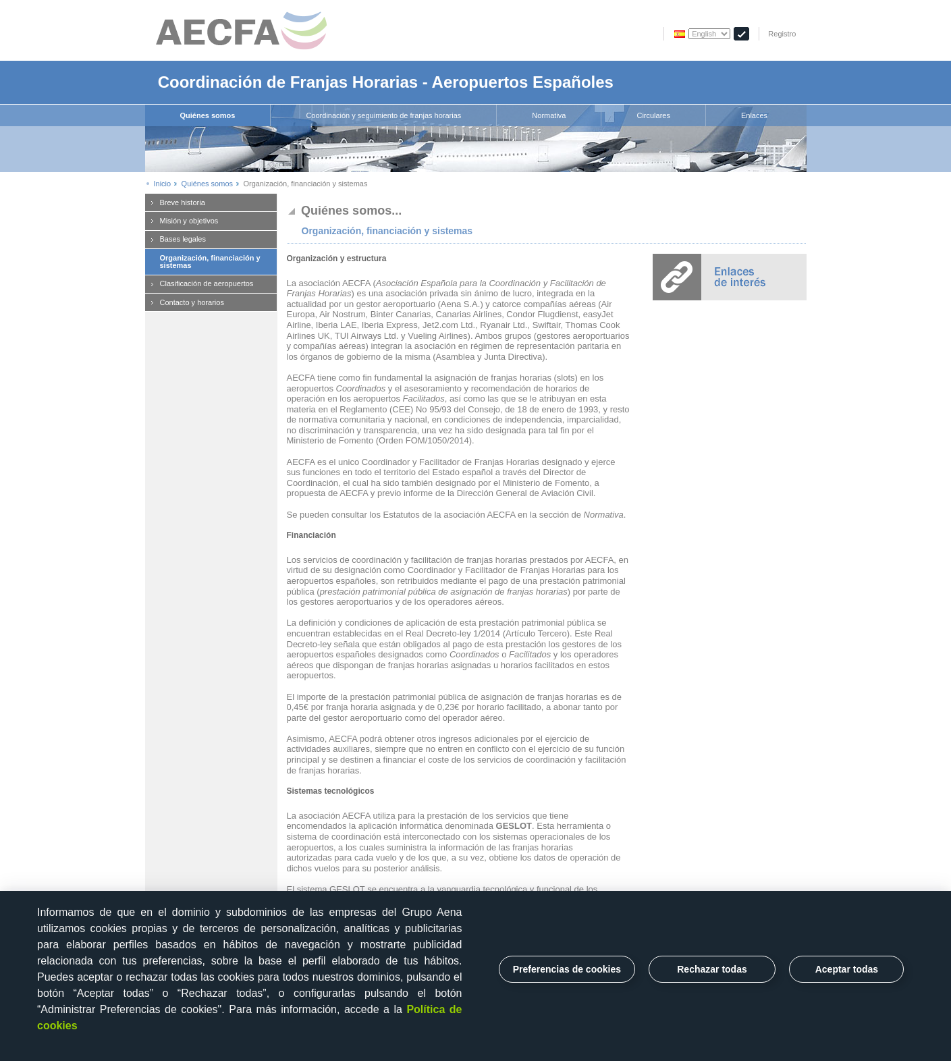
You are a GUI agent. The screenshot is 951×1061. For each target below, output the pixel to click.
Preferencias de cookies (567, 969)
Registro (782, 34)
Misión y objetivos (189, 221)
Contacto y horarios (192, 302)
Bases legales (183, 239)
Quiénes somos (208, 115)
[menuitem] (208, 116)
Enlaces (754, 115)
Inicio (162, 184)
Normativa (549, 115)
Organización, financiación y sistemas (210, 261)
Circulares (653, 115)
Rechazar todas (711, 969)
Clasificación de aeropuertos (207, 283)
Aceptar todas (846, 969)
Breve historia (182, 202)
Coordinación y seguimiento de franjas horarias (383, 115)
